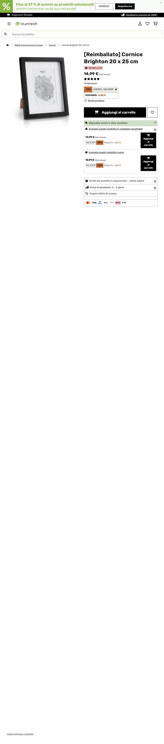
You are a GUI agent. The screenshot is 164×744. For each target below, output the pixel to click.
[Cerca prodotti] (82, 34)
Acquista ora (125, 6)
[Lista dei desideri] (147, 24)
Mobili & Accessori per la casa (29, 45)
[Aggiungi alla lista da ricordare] (152, 112)
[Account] (140, 24)
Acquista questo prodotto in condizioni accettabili (116, 129)
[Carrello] (155, 24)
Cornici (52, 45)
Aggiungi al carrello (114, 112)
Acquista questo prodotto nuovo (106, 152)
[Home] (10, 45)
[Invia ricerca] (5, 34)
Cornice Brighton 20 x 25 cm (75, 45)
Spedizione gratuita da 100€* (142, 15)
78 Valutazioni (90, 83)
